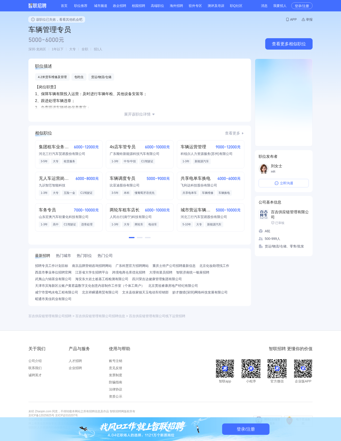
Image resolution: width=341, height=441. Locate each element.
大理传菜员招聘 (160, 272)
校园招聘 (138, 6)
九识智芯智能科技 (52, 185)
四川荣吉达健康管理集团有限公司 (157, 279)
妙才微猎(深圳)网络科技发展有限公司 (200, 292)
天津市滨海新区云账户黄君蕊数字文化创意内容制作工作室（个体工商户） (89, 286)
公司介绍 (35, 361)
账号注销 (115, 361)
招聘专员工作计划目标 (51, 266)
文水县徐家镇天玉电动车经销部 (145, 292)
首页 (64, 6)
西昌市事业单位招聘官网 (53, 272)
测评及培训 (216, 6)
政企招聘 (119, 6)
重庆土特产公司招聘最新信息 (174, 266)
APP (293, 19)
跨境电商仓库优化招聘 (128, 272)
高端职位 (157, 6)
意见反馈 (115, 368)
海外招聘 (176, 6)
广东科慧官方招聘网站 (132, 266)
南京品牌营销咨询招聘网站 (92, 266)
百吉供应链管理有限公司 (290, 214)
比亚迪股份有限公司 (124, 185)
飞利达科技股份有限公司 (199, 185)
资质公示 (115, 396)
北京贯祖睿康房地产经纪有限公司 (173, 286)
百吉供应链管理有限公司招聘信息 (100, 316)
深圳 (31, 49)
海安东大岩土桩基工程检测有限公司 (101, 279)
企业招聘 (75, 368)
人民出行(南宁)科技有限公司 (131, 217)
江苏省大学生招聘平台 (91, 272)
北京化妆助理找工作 (214, 266)
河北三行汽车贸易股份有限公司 (62, 154)
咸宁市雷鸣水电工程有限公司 (56, 292)
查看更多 (232, 133)
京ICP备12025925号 (41, 415)
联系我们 (35, 368)
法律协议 (115, 389)
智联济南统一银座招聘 (192, 272)
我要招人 (280, 6)
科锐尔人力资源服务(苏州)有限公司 (207, 154)
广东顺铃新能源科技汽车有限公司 (134, 154)
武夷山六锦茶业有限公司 (53, 279)
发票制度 (115, 375)
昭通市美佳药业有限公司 (53, 299)
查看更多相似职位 (289, 44)
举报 (309, 19)
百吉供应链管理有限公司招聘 (50, 316)
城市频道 (100, 6)
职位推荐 (80, 6)
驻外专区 (195, 6)
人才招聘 (75, 361)
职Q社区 (236, 6)
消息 (264, 6)
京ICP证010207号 (66, 415)
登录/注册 (302, 6)
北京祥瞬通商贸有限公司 (100, 292)
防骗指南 (115, 382)
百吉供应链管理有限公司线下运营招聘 (157, 316)
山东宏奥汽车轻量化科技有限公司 (64, 217)
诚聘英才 (35, 375)
